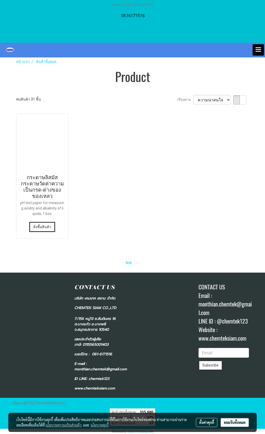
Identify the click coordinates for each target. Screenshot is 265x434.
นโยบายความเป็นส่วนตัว (64, 425)
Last (136, 262)
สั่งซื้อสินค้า (42, 227)
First (128, 262)
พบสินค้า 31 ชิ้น (28, 99)
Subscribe (210, 365)
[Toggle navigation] (258, 50)
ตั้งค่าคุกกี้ (206, 422)
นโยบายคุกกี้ (100, 425)
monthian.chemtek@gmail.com (100, 369)
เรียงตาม (185, 100)
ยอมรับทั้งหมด (235, 422)
